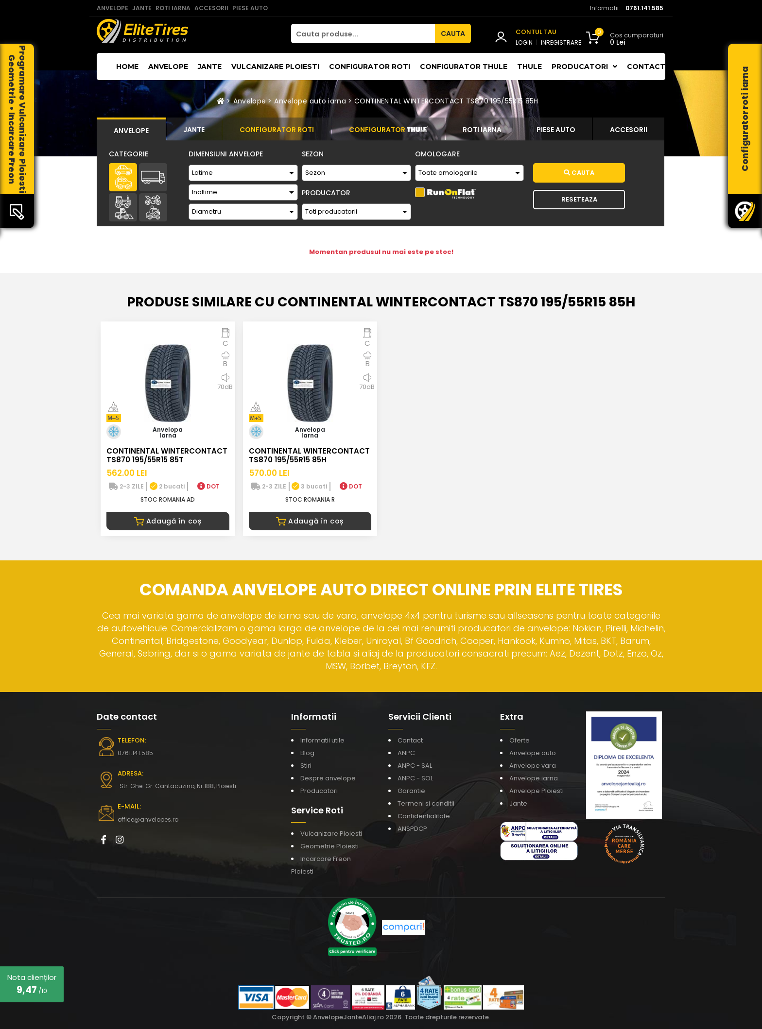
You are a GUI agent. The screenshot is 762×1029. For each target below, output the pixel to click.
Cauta (579, 172)
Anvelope (168, 66)
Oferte (519, 740)
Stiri (306, 765)
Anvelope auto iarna (310, 101)
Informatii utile (322, 740)
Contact (646, 66)
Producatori (319, 790)
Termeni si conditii (426, 803)
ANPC (406, 753)
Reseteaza (579, 199)
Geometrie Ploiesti (329, 846)
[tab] (131, 129)
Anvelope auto (532, 753)
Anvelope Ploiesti (536, 790)
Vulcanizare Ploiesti (275, 66)
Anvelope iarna (533, 778)
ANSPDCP (412, 828)
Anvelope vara (532, 765)
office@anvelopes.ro (148, 819)
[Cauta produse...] (363, 33)
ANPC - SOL (415, 778)
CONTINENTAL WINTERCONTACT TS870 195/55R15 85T (166, 455)
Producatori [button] (584, 66)
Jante (210, 66)
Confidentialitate (424, 816)
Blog (307, 753)
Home (127, 66)
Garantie (411, 790)
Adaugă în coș (168, 521)
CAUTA (453, 33)
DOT (208, 486)
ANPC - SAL (415, 765)
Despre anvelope (328, 778)
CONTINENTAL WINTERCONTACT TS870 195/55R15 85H (446, 101)
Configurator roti (369, 66)
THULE (529, 66)
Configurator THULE (463, 66)
